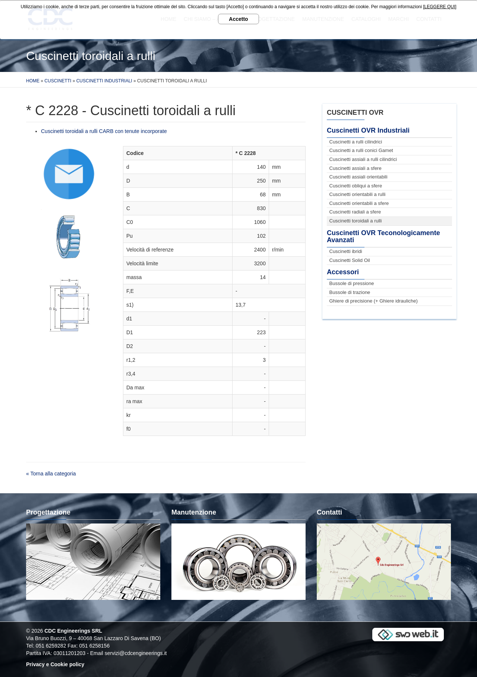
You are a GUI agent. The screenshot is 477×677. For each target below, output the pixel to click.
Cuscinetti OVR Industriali (368, 130)
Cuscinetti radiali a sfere (355, 212)
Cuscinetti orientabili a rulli (357, 194)
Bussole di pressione (351, 283)
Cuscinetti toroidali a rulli (355, 221)
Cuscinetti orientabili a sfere (359, 203)
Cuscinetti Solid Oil (349, 260)
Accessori (343, 272)
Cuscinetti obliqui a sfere (355, 186)
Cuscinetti (57, 80)
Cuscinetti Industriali (104, 80)
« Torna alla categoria (51, 474)
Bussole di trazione (349, 292)
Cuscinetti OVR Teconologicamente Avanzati (383, 236)
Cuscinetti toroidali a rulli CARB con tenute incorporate (104, 131)
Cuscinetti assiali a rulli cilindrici (363, 159)
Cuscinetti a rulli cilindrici (355, 142)
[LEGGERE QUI (439, 6)
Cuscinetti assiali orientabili (358, 177)
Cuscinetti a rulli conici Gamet (361, 150)
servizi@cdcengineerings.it (136, 653)
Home (33, 80)
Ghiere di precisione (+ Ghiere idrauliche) (373, 301)
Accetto (238, 19)
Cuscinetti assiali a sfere (355, 168)
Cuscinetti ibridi (345, 251)
